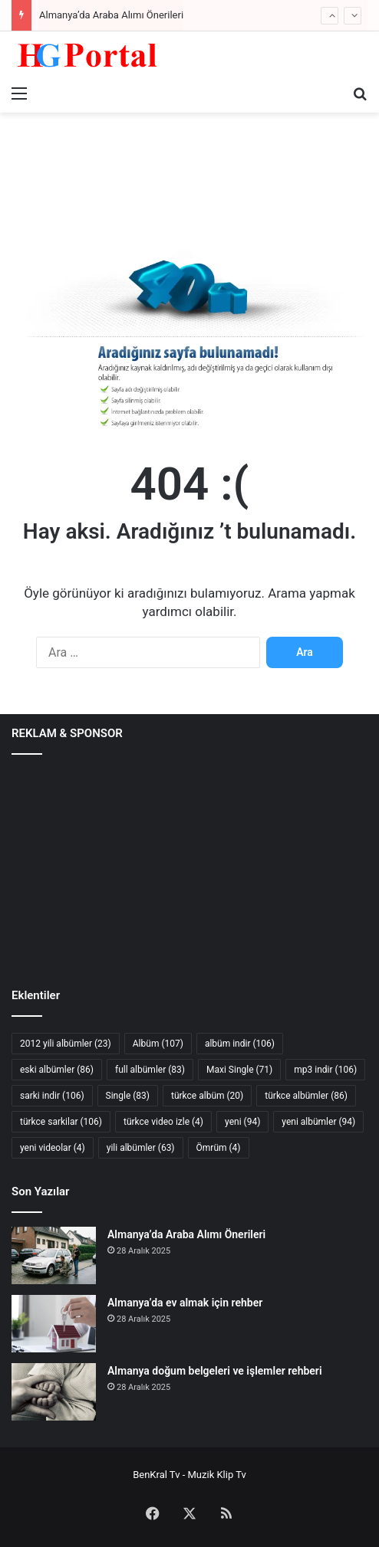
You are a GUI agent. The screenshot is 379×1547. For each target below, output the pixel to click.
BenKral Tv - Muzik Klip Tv (189, 1474)
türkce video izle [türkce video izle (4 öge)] (163, 1121)
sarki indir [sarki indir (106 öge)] (52, 1095)
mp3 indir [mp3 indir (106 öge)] (325, 1069)
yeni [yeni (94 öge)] (242, 1121)
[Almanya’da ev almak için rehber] (54, 1323)
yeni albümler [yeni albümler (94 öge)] (318, 1121)
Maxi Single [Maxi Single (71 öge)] (239, 1069)
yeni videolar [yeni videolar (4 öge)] (52, 1147)
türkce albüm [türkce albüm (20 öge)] (207, 1095)
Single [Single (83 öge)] (128, 1095)
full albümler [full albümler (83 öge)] (150, 1069)
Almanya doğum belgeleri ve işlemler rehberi (214, 1371)
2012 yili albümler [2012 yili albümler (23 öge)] (65, 1043)
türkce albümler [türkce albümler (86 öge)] (306, 1095)
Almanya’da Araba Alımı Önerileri (111, 15)
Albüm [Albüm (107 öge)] (158, 1043)
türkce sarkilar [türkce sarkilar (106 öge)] (61, 1121)
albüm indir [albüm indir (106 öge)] (240, 1043)
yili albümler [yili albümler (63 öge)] (141, 1147)
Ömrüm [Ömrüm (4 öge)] (218, 1147)
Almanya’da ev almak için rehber (184, 1302)
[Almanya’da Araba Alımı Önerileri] (54, 1255)
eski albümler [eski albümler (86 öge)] (57, 1069)
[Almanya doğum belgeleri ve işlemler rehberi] (54, 1392)
